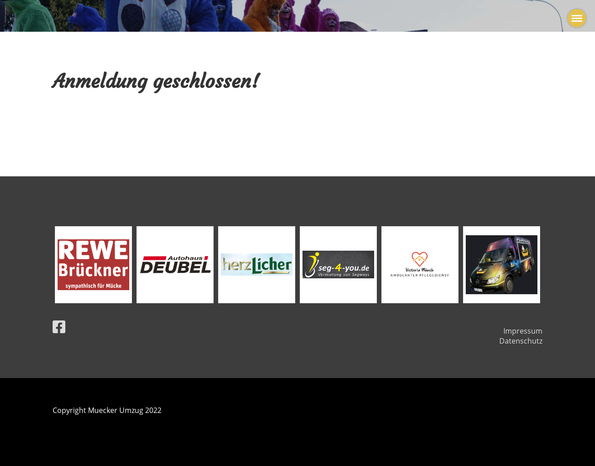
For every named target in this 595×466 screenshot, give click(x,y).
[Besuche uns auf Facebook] (59, 326)
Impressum (522, 331)
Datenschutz (520, 341)
